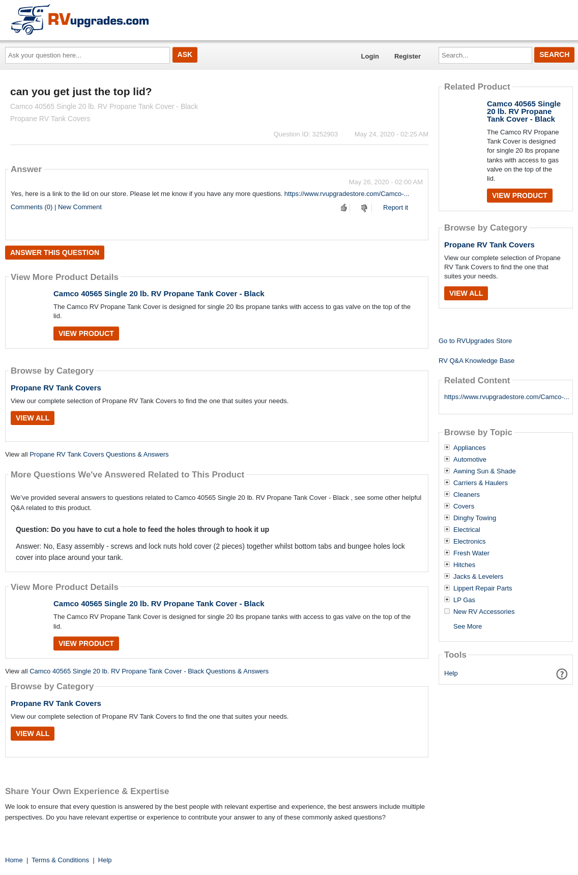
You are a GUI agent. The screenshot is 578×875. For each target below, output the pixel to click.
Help (451, 673)
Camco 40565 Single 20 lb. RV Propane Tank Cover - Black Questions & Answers (149, 671)
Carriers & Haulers (480, 483)
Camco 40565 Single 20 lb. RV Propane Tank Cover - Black (159, 293)
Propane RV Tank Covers (56, 387)
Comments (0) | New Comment (56, 207)
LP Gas (464, 600)
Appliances (469, 447)
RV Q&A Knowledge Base (476, 360)
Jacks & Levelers (478, 576)
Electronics (469, 541)
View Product (86, 333)
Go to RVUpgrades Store (475, 341)
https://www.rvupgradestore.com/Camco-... (347, 193)
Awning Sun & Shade (484, 471)
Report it (395, 207)
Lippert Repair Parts (482, 588)
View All (32, 418)
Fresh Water (471, 553)
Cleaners (466, 494)
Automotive (469, 459)
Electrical (466, 529)
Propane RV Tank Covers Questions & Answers (99, 454)
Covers (463, 506)
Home (14, 860)
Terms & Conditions (60, 860)
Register (407, 56)
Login (370, 56)
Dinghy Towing (474, 518)
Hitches (464, 565)
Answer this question (54, 252)
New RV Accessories (483, 611)
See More (467, 626)
